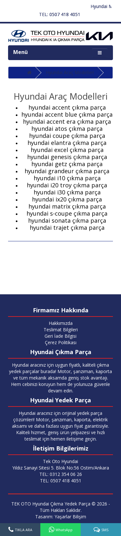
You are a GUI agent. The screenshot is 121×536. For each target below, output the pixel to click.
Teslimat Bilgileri (61, 329)
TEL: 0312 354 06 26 (60, 474)
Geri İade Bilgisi (60, 336)
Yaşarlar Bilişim (70, 517)
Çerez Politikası (60, 342)
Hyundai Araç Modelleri (70, 72)
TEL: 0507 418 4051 (59, 14)
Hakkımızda (61, 323)
